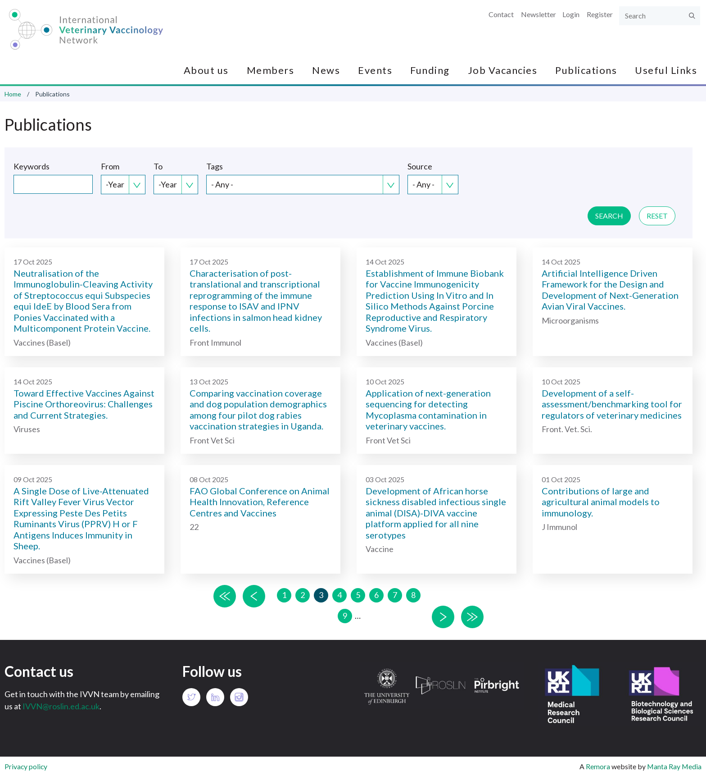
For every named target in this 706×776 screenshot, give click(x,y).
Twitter (191, 697)
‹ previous (254, 596)
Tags (214, 166)
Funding (430, 70)
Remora (598, 766)
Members (270, 70)
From (110, 166)
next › (443, 617)
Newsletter (538, 14)
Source (419, 166)
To (158, 166)
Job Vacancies (503, 70)
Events (375, 70)
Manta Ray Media (674, 766)
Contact (501, 14)
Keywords (32, 166)
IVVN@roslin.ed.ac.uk (61, 706)
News (326, 70)
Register (600, 14)
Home (13, 94)
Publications (586, 70)
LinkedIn (215, 697)
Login (570, 14)
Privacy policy (26, 766)
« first (224, 596)
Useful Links (666, 70)
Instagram (239, 697)
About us (206, 70)
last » (472, 617)
